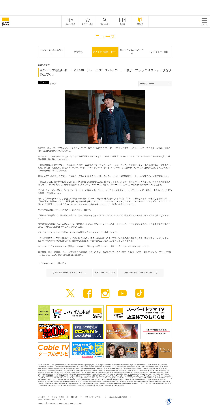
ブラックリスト (123, 148)
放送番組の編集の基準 (119, 397)
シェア (53, 83)
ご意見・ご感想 (60, 397)
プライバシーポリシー (95, 397)
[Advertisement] (105, 7)
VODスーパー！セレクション (51, 399)
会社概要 (43, 397)
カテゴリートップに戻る (105, 272)
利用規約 (76, 397)
